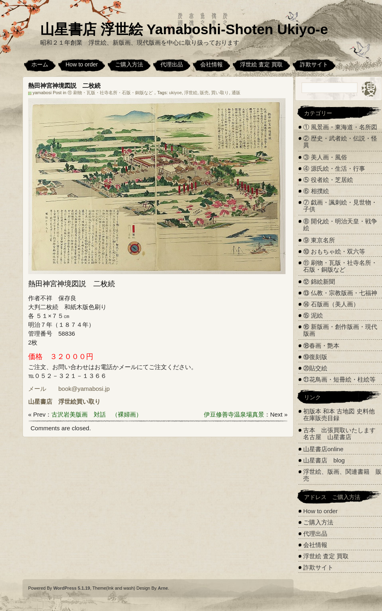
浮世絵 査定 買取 (261, 64)
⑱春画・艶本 (321, 345)
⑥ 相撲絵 (316, 191)
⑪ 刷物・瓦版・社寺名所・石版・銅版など (110, 92)
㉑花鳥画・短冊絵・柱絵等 (339, 379)
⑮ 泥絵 (313, 315)
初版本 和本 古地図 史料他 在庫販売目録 (339, 414)
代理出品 (171, 64)
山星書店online (323, 449)
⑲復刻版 (315, 356)
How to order (82, 64)
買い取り (220, 92)
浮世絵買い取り (79, 401)
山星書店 (40, 401)
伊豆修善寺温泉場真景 (234, 414)
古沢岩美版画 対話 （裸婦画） (96, 414)
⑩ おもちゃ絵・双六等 (334, 251)
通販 (236, 92)
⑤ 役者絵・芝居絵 (328, 179)
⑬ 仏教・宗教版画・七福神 (340, 292)
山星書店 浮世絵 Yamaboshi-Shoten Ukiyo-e (184, 29)
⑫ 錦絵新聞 (319, 281)
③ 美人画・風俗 (325, 157)
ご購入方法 (129, 64)
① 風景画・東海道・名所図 (340, 127)
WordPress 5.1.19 (71, 588)
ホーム (39, 64)
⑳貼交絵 (315, 368)
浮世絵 (190, 92)
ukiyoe (175, 92)
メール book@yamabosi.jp (69, 388)
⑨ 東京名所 (319, 240)
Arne (163, 588)
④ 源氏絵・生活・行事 (334, 168)
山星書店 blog (324, 460)
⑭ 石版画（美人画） (331, 304)
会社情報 (211, 64)
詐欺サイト (314, 64)
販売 (204, 92)
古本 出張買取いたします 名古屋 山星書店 (342, 433)
